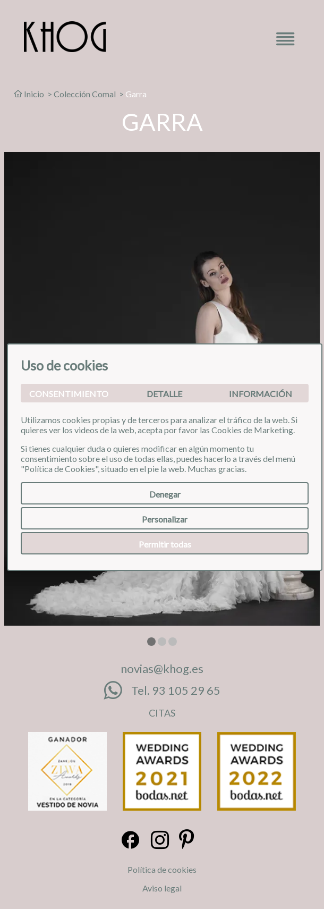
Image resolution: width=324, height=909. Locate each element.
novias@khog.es (162, 668)
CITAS (162, 713)
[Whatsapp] (117, 690)
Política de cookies (162, 869)
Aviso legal (162, 888)
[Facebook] (130, 840)
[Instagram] (160, 840)
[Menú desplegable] (285, 42)
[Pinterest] (186, 840)
